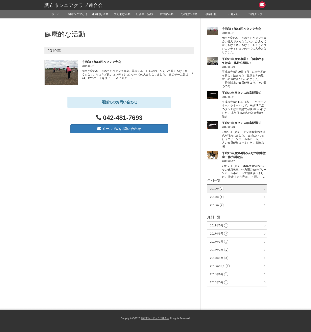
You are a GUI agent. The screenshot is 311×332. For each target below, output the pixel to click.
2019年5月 (219, 225)
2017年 (217, 197)
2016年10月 (220, 266)
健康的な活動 (100, 14)
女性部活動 (167, 14)
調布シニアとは (77, 14)
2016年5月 (219, 282)
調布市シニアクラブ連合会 (73, 5)
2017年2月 (219, 250)
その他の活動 (188, 14)
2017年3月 (219, 242)
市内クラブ (255, 14)
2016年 (217, 205)
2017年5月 (219, 234)
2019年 (217, 189)
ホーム (55, 14)
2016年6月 (219, 274)
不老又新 (233, 14)
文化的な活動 (122, 14)
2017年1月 (219, 258)
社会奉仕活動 (144, 14)
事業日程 (211, 14)
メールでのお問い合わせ (119, 129)
